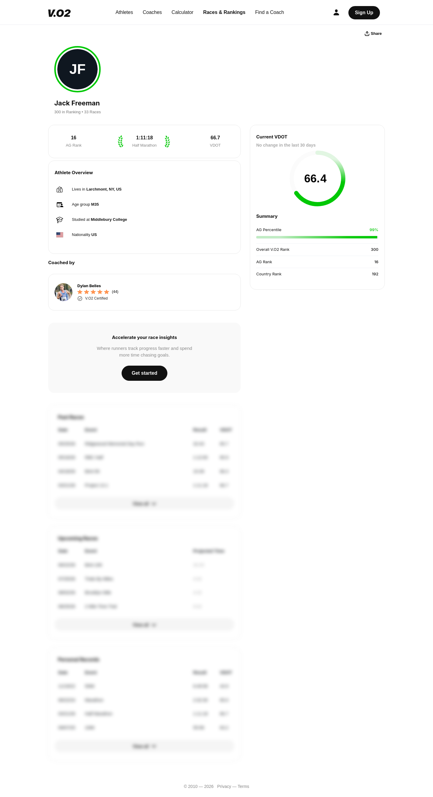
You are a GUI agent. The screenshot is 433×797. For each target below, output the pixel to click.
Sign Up (364, 12)
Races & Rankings (224, 12)
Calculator (182, 12)
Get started (144, 373)
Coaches (152, 12)
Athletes (124, 12)
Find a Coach (269, 12)
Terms (243, 786)
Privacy (224, 786)
